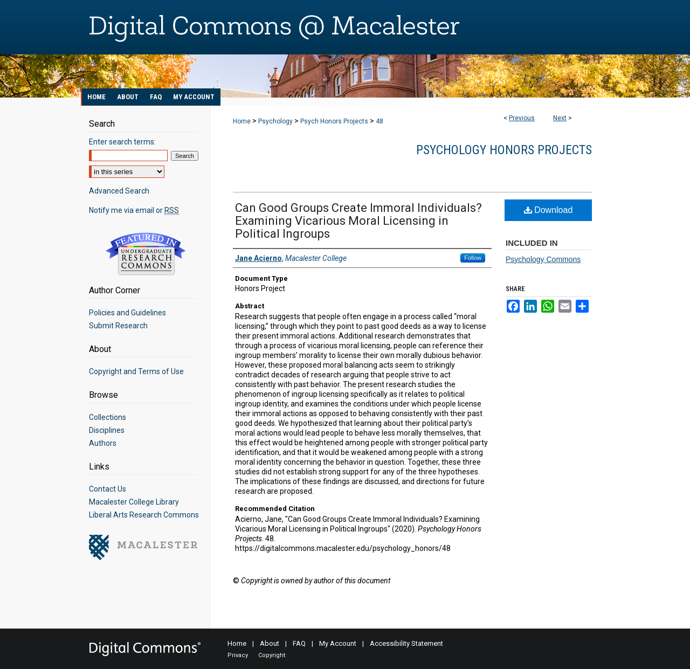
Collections (107, 417)
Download (548, 210)
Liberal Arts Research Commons (144, 515)
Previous (522, 118)
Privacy (237, 655)
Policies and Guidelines (127, 312)
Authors (102, 443)
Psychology (275, 121)
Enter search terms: (122, 141)
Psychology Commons (543, 259)
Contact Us (107, 489)
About (269, 643)
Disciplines (107, 430)
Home (242, 121)
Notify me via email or (134, 210)
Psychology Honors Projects (504, 149)
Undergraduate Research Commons (145, 254)
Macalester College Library (134, 502)
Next (560, 118)
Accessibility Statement (406, 643)
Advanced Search (119, 191)
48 (379, 121)
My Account (337, 643)
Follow (472, 257)
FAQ (299, 643)
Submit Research (118, 325)
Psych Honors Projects (334, 121)
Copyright (271, 655)
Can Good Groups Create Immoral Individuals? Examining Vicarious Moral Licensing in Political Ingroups (358, 220)
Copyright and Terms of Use (136, 371)
